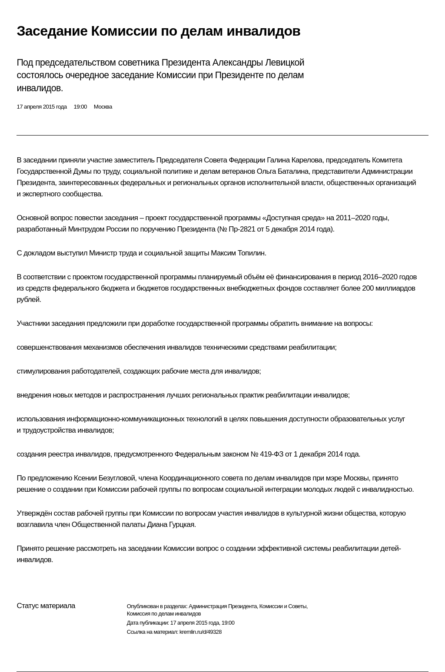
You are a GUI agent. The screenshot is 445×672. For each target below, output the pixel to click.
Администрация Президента (223, 606)
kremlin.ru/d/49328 (200, 632)
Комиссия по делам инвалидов (164, 613)
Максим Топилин (237, 253)
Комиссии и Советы (282, 606)
